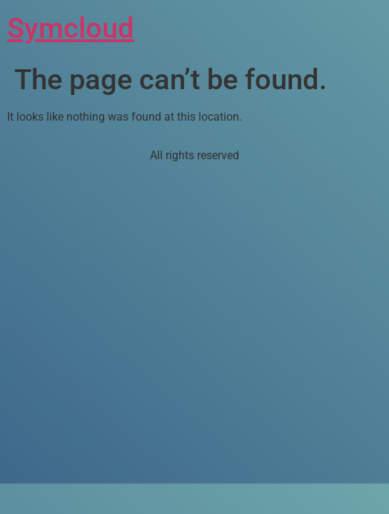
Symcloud (70, 28)
